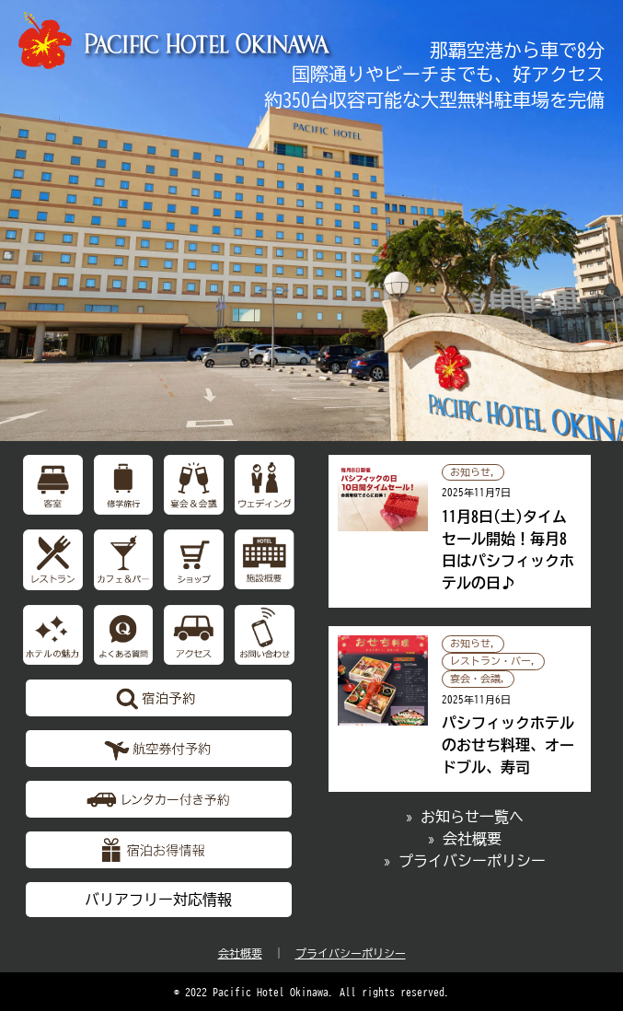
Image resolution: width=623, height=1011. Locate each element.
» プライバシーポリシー (465, 861)
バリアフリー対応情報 (158, 899)
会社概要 (240, 953)
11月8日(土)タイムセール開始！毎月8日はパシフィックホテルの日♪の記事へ (460, 532)
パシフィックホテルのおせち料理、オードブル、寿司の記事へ (460, 709)
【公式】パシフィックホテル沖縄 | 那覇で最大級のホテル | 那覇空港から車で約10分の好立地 (176, 41)
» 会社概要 (465, 838)
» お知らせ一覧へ (465, 816)
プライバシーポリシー (350, 953)
